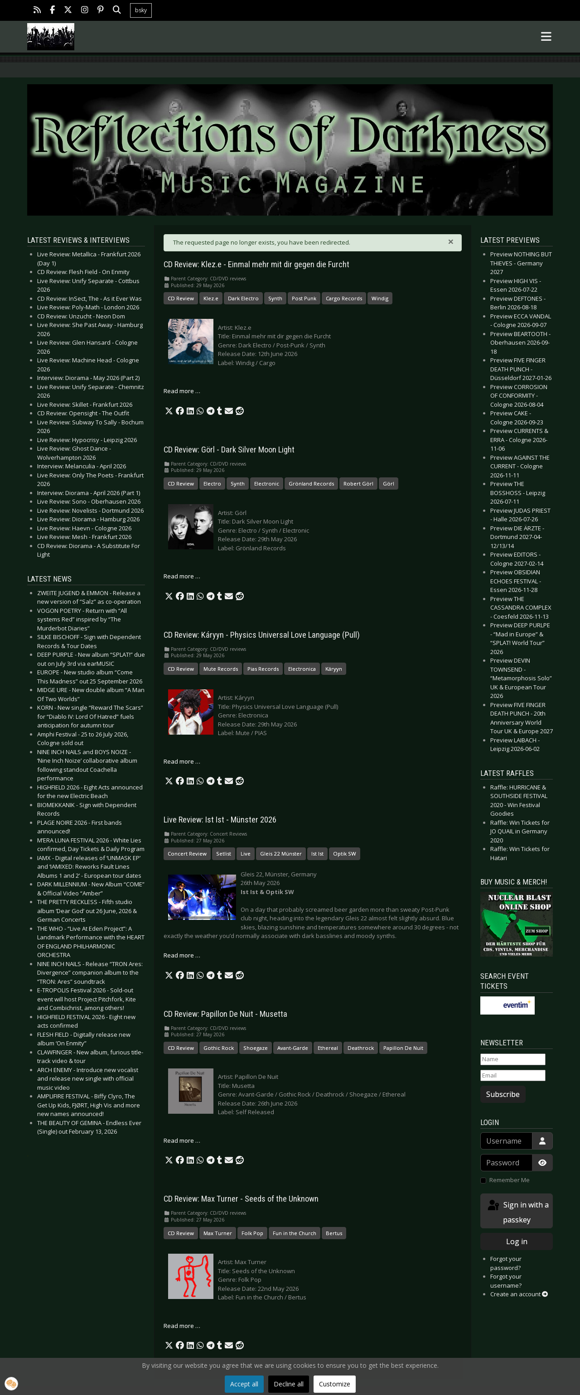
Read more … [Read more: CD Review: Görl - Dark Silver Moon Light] (182, 576)
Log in (516, 1241)
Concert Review (187, 853)
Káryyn (333, 668)
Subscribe (503, 1094)
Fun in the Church (294, 1233)
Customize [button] (334, 1384)
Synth (275, 298)
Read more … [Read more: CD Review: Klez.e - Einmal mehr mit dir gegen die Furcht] (182, 391)
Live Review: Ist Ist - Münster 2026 (220, 820)
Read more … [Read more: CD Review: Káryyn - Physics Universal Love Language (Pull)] (182, 761)
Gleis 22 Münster (281, 853)
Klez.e (210, 298)
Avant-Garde (292, 1047)
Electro (212, 483)
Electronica (302, 668)
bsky (141, 10)
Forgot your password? (506, 1263)
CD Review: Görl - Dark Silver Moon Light (229, 450)
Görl (388, 483)
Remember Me (509, 1180)
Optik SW (344, 853)
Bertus (334, 1233)
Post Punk (304, 298)
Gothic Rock (218, 1047)
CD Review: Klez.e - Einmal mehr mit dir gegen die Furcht (256, 264)
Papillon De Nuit (403, 1047)
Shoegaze (255, 1047)
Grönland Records (311, 483)
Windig (380, 298)
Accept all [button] (244, 1384)
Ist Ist (317, 853)
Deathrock (361, 1047)
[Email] (513, 1076)
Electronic (266, 483)
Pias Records (263, 668)
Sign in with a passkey (517, 1212)
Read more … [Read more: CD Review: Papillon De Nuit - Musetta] (182, 1140)
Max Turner (217, 1233)
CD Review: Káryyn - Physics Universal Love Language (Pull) (262, 635)
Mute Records (220, 668)
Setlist (223, 853)
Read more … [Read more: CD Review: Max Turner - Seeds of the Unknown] (182, 1326)
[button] (169, 411)
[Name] (513, 1059)
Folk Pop (252, 1233)
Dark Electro (243, 298)
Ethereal (328, 1047)
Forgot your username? (506, 1280)
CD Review (181, 298)
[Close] (450, 241)
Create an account (519, 1294)
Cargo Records (344, 298)
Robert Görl (358, 483)
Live (246, 853)
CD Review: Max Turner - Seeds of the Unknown (241, 1199)
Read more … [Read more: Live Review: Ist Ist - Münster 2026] (182, 955)
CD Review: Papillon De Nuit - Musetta (225, 1014)
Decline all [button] (289, 1384)
